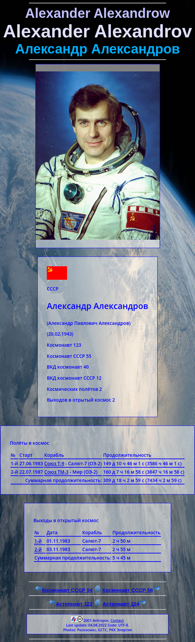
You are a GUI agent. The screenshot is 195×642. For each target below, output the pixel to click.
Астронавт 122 (71, 604)
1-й (38, 541)
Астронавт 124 (124, 604)
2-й (38, 549)
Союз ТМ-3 (56, 472)
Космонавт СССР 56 (131, 590)
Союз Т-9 (54, 463)
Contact (117, 620)
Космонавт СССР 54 (64, 590)
